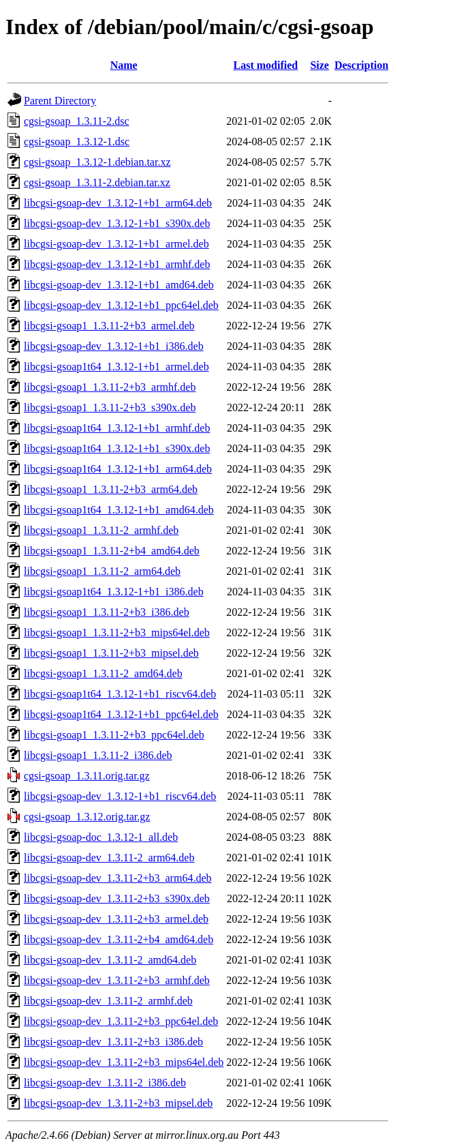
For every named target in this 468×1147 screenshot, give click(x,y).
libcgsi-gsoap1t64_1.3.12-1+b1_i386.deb (114, 591)
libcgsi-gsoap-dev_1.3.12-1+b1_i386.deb (114, 346)
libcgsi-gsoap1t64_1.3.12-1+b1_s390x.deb (117, 448)
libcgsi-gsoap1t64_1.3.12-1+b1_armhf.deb (117, 428)
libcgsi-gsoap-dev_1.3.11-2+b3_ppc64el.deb (121, 1021)
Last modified (266, 65)
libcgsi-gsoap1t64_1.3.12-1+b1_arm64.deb (118, 469)
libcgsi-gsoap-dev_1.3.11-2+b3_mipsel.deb (118, 1103)
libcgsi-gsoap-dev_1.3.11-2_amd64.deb (110, 960)
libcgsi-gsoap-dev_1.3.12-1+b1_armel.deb (116, 244)
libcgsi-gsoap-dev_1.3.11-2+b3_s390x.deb (117, 898)
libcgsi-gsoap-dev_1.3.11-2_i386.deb (105, 1082)
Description (361, 65)
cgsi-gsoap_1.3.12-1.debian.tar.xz (97, 162)
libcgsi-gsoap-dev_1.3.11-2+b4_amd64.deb (118, 939)
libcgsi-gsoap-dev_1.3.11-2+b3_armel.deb (116, 919)
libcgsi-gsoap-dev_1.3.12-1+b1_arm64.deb (118, 203)
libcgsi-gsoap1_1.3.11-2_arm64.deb (102, 571)
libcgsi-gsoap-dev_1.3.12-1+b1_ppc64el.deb (121, 305)
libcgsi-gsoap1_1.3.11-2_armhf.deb (101, 530)
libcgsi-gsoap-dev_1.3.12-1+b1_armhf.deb (117, 264)
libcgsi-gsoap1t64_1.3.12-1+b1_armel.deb (116, 366)
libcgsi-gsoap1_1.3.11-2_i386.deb (98, 755)
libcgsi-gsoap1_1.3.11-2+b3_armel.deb (109, 325)
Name (124, 65)
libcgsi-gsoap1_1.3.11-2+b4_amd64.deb (112, 550)
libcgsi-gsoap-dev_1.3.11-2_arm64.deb (109, 857)
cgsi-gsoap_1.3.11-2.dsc (76, 121)
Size (319, 65)
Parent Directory (60, 100)
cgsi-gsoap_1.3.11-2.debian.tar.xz (97, 182)
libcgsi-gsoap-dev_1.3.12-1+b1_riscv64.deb (120, 796)
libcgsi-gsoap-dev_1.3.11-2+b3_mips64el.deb (123, 1062)
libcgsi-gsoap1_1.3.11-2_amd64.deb (103, 673)
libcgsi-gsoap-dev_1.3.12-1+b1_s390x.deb (117, 223)
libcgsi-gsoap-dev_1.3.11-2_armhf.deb (108, 1001)
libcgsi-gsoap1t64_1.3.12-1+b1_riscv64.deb (120, 694)
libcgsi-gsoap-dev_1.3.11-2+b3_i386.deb (113, 1041)
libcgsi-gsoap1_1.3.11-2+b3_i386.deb (106, 612)
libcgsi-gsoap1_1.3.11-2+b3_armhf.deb (110, 387)
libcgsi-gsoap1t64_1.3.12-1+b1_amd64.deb (119, 510)
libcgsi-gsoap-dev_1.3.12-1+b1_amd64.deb (119, 285)
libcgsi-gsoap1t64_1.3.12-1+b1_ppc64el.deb (121, 714)
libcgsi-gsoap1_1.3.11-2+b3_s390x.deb (110, 407)
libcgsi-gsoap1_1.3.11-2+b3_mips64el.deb (117, 632)
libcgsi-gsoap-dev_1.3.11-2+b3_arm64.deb (117, 878)
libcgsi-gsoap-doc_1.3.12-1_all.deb (101, 837)
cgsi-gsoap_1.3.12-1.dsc (76, 141)
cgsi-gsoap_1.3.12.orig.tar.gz (87, 816)
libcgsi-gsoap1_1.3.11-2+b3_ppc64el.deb (114, 735)
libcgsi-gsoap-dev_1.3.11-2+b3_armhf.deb (117, 980)
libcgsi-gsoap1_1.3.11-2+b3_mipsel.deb (111, 653)
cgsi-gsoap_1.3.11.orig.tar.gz (87, 775)
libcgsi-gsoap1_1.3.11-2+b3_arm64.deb (111, 489)
